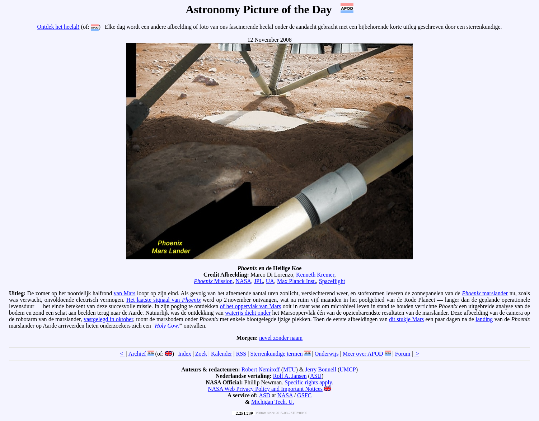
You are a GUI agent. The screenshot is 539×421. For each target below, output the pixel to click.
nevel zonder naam (281, 338)
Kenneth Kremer (315, 275)
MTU (289, 369)
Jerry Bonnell (320, 369)
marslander (485, 293)
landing (484, 319)
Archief (137, 354)
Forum (403, 354)
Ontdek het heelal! (58, 27)
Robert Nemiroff (261, 369)
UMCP (347, 369)
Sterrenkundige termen (276, 354)
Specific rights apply (308, 382)
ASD (264, 395)
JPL (258, 281)
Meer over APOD (363, 354)
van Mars (124, 293)
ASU (316, 376)
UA (270, 281)
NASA (243, 281)
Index (184, 354)
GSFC (304, 395)
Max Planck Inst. (296, 281)
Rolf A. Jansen (290, 376)
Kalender (221, 354)
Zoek (201, 354)
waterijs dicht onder (248, 313)
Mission (213, 281)
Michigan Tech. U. (272, 402)
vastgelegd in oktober (108, 319)
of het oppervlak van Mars (250, 306)
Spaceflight (332, 281)
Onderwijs (327, 354)
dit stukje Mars (406, 319)
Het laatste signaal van (163, 300)
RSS (241, 354)
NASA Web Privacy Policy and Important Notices (265, 389)
